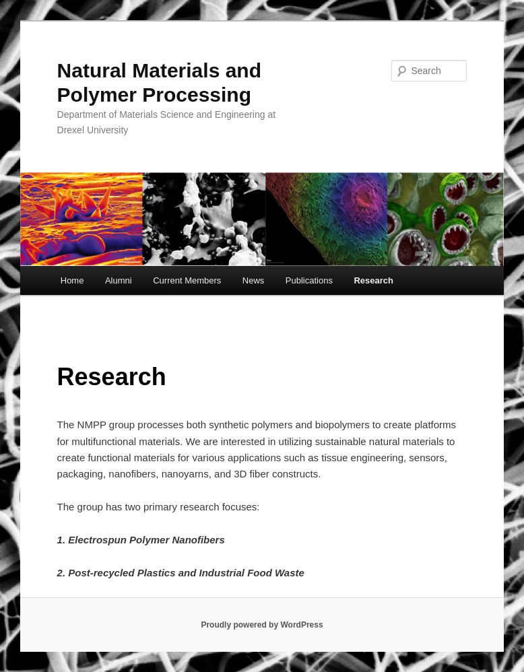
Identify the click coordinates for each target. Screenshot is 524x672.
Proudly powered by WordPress (262, 625)
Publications (309, 280)
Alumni (118, 280)
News (253, 280)
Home (72, 280)
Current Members (187, 280)
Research (373, 280)
